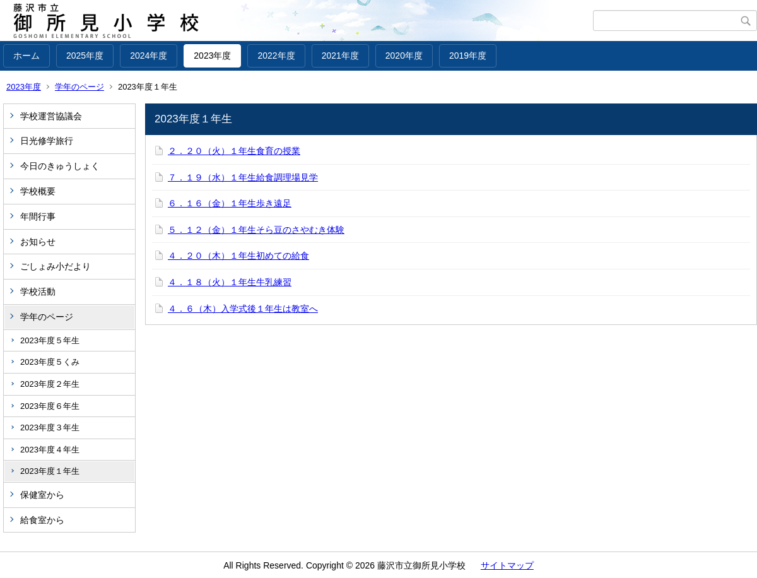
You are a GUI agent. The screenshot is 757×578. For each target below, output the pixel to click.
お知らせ (38, 242)
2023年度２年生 (49, 384)
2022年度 (276, 55)
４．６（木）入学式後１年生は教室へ (243, 309)
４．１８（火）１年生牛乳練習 (229, 282)
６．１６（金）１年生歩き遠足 (229, 203)
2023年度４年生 (49, 449)
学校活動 (38, 291)
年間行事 (38, 216)
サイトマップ (507, 565)
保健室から (42, 495)
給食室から (42, 520)
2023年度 (212, 55)
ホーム (26, 55)
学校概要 (38, 191)
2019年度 (467, 55)
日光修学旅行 (46, 141)
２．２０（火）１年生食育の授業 (234, 151)
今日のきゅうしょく (60, 166)
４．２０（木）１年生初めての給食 (238, 256)
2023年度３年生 (49, 427)
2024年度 (148, 55)
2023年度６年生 (49, 406)
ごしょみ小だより (55, 266)
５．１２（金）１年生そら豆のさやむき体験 (256, 230)
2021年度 (340, 55)
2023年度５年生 (49, 340)
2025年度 (84, 55)
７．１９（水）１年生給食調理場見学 (243, 177)
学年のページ (79, 86)
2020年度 (404, 55)
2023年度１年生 (49, 471)
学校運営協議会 (51, 116)
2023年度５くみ (49, 362)
